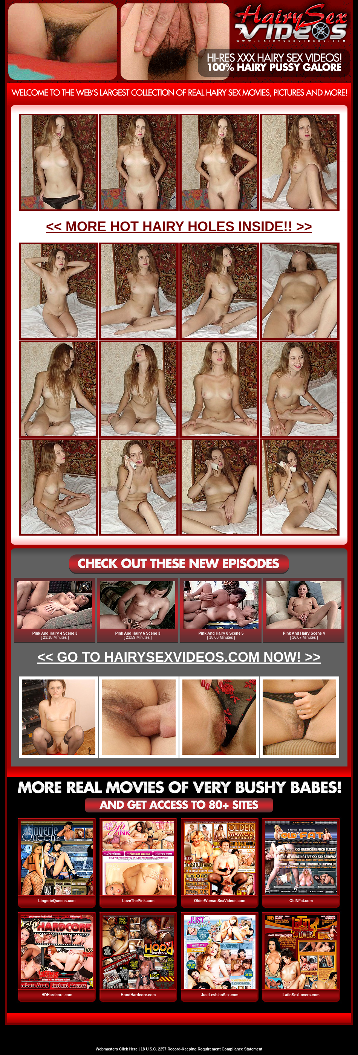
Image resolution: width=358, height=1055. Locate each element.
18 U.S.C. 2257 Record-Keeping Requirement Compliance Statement (201, 1049)
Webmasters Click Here (117, 1049)
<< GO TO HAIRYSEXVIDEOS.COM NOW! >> (179, 657)
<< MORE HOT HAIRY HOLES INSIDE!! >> (179, 226)
